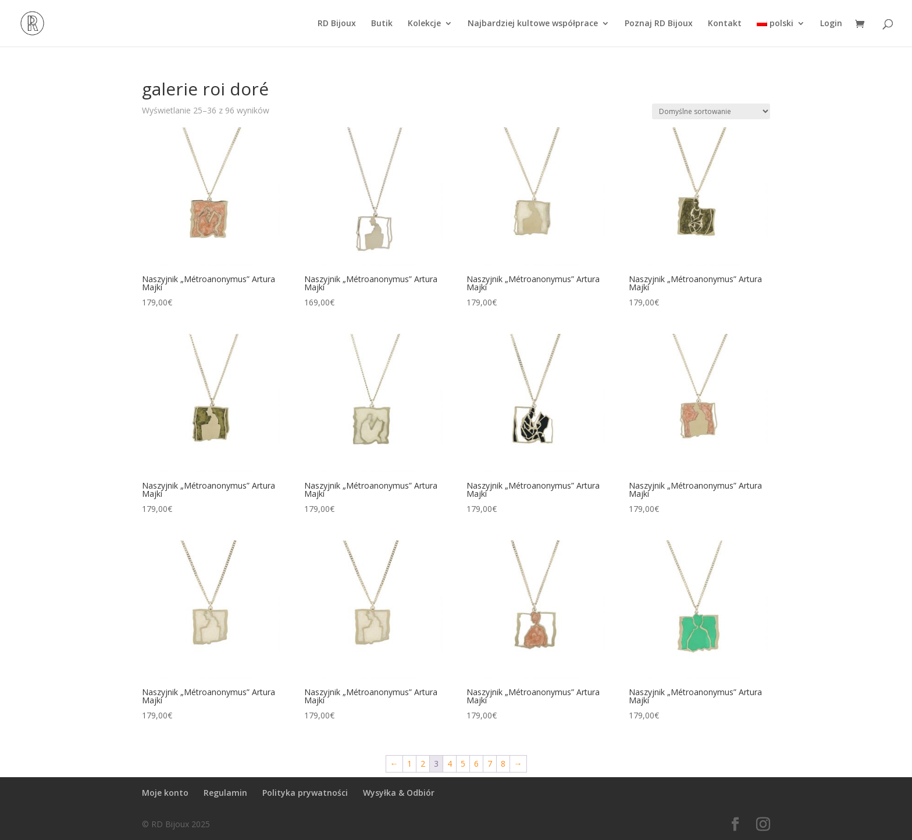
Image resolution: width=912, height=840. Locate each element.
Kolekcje (424, 24)
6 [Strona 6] (476, 763)
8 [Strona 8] (503, 763)
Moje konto (165, 792)
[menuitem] (781, 33)
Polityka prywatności (305, 792)
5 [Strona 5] (463, 763)
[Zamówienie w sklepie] (711, 111)
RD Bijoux (337, 24)
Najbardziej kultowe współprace (533, 24)
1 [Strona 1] (409, 763)
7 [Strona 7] (489, 763)
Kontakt (725, 24)
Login (831, 24)
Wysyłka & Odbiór (398, 792)
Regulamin (225, 792)
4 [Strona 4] (449, 763)
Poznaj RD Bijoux (659, 24)
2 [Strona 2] (423, 763)
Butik (382, 24)
